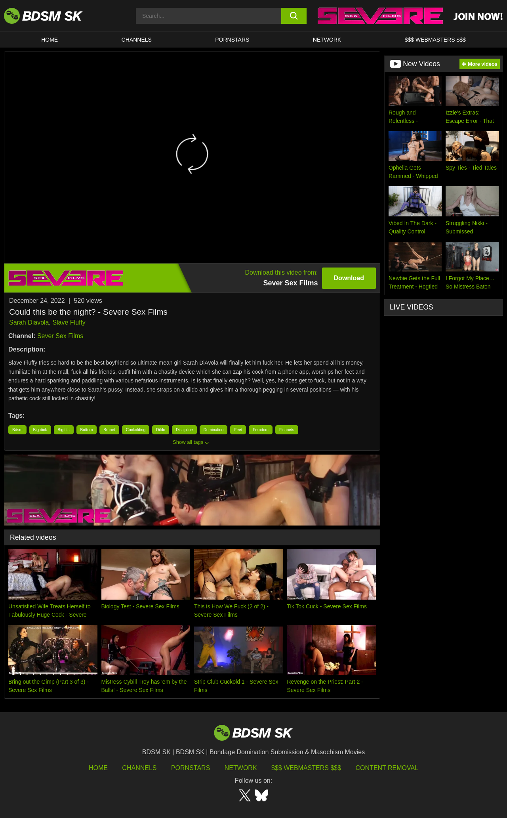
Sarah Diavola (29, 322)
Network (327, 39)
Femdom (260, 430)
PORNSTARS (232, 39)
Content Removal (387, 767)
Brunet (109, 430)
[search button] (294, 16)
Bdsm (17, 430)
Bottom (86, 430)
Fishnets (286, 430)
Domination (214, 430)
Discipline (184, 430)
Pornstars (190, 767)
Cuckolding (135, 430)
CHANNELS (137, 39)
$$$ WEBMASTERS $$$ (435, 39)
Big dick (40, 430)
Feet (238, 430)
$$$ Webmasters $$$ (306, 767)
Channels (139, 767)
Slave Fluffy (68, 322)
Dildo (160, 430)
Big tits (64, 430)
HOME (49, 39)
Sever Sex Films (60, 336)
